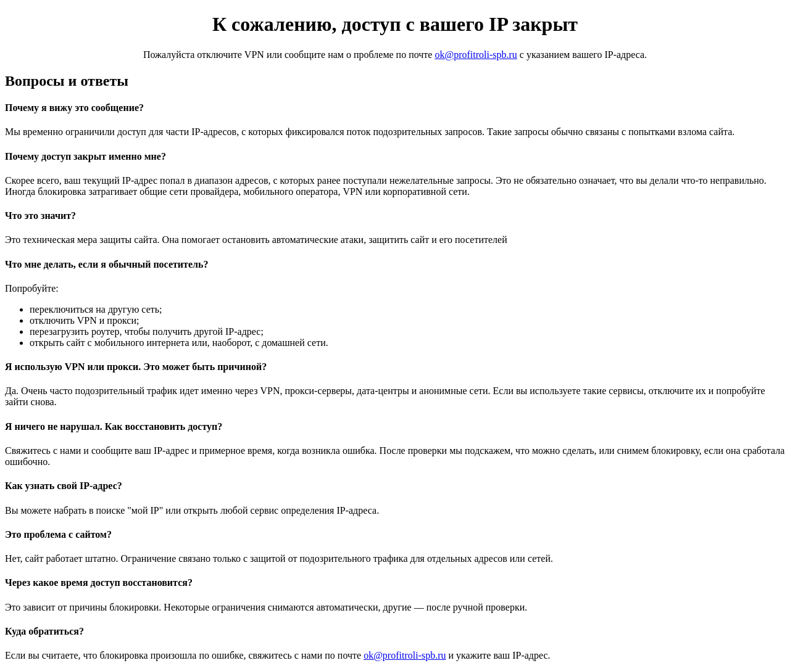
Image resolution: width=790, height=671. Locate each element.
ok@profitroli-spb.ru (475, 54)
